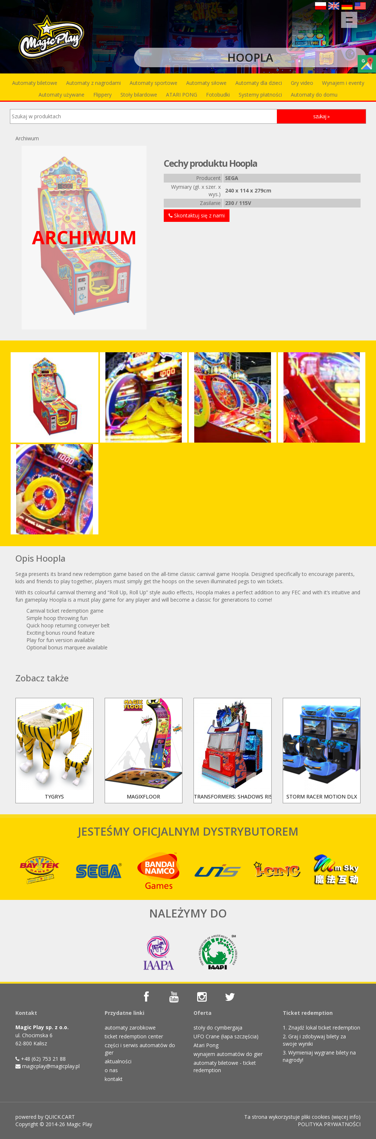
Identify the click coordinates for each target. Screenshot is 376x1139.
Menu (351, 16)
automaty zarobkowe (130, 1027)
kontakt (114, 1078)
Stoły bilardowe (138, 94)
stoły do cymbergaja (218, 1027)
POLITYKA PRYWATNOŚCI (329, 1124)
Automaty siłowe (206, 82)
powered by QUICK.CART (45, 1116)
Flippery (102, 94)
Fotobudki (218, 94)
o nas (111, 1070)
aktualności (118, 1061)
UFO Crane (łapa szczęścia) (226, 1036)
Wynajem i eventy (343, 82)
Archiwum (27, 138)
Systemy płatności (260, 94)
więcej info (346, 1116)
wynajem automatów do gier (228, 1053)
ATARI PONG (181, 94)
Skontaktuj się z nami (197, 215)
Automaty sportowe (153, 82)
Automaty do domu (314, 94)
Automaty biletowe (34, 82)
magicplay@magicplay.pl (51, 1066)
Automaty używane (61, 94)
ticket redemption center (134, 1036)
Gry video (302, 82)
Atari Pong (206, 1045)
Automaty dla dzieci (258, 82)
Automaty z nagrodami (93, 82)
